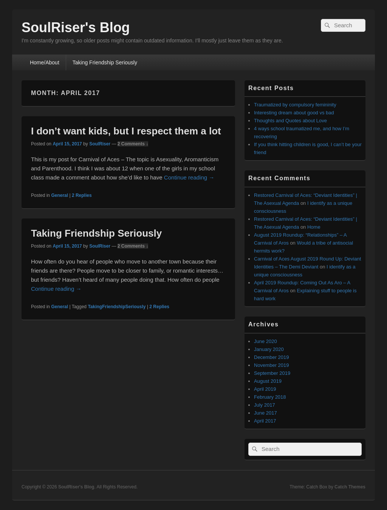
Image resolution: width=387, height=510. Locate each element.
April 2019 (265, 389)
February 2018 (270, 397)
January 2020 (269, 349)
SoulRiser (99, 144)
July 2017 (264, 405)
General (59, 195)
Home (313, 227)
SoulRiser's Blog (76, 27)
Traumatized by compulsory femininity (295, 105)
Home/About (44, 62)
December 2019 (271, 357)
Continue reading (189, 177)
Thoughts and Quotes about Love (290, 120)
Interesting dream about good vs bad (294, 112)
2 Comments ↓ (133, 144)
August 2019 (268, 381)
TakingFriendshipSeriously (117, 306)
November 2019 (271, 365)
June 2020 (265, 341)
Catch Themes (349, 487)
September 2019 (272, 373)
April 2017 (265, 421)
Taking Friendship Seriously (105, 62)
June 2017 (265, 413)
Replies (82, 195)
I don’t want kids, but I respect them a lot (126, 131)
